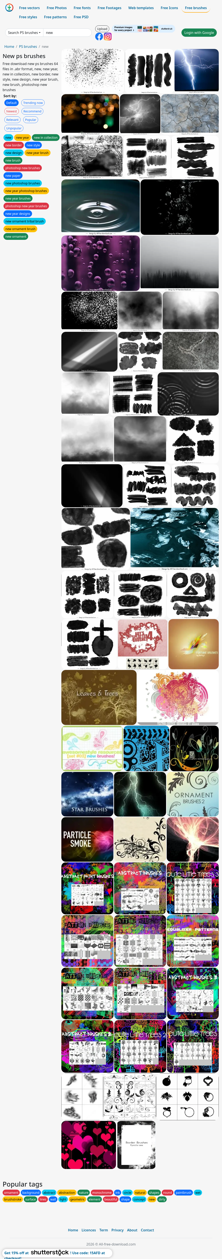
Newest (11, 111)
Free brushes (196, 7)
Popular (30, 120)
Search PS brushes (23, 32)
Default (11, 103)
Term (103, 1230)
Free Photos (57, 7)
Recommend (32, 111)
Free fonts (82, 7)
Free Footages (109, 7)
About (132, 1230)
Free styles (28, 17)
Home (9, 46)
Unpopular (13, 128)
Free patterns (55, 17)
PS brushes (28, 46)
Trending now (33, 103)
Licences (89, 1230)
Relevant (12, 120)
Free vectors (29, 7)
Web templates (141, 7)
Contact (147, 1230)
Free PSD (81, 17)
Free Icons (169, 7)
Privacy (117, 1230)
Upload (102, 29)
